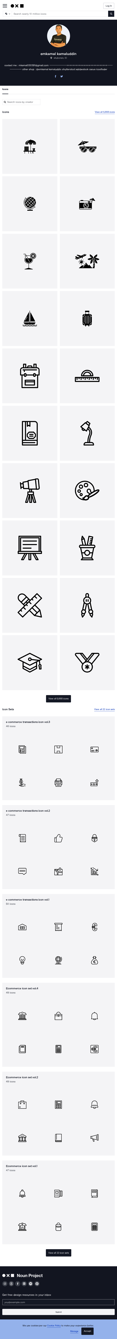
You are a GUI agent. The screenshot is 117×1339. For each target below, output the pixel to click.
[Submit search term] (111, 14)
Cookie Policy (54, 1325)
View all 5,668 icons (105, 112)
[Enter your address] (58, 1302)
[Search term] (60, 14)
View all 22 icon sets (104, 709)
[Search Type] (7, 14)
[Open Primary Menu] (5, 6)
